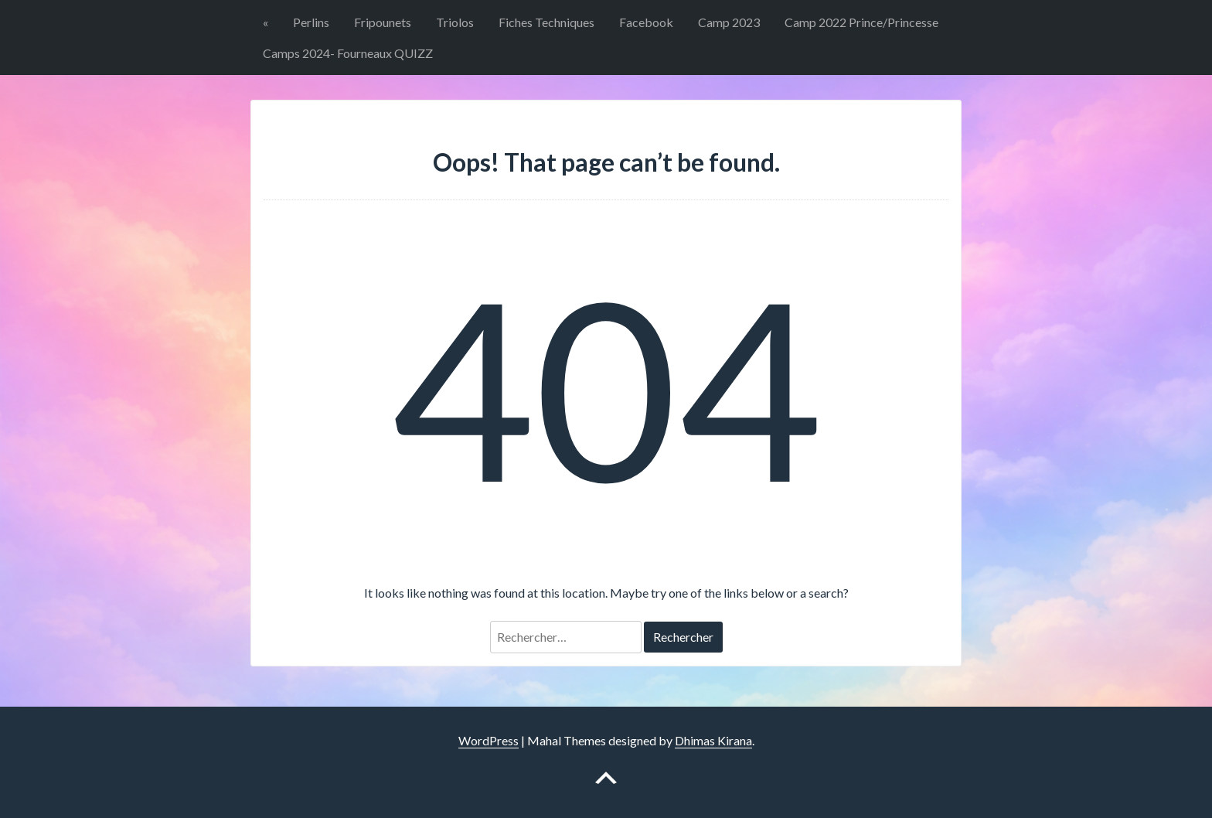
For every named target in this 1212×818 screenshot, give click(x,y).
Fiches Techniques (546, 22)
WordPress (488, 740)
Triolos (455, 22)
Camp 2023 (729, 22)
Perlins (311, 22)
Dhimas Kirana (713, 740)
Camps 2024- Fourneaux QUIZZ (348, 53)
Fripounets (382, 22)
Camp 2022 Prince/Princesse (861, 22)
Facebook (646, 22)
